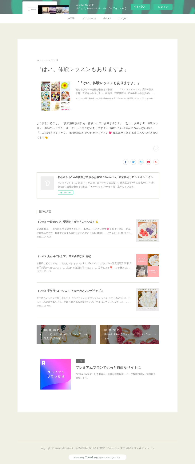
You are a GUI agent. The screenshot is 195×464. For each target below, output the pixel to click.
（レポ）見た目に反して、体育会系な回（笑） (65, 256)
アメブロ (122, 18)
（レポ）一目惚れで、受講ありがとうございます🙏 (67, 221)
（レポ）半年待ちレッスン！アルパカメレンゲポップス (70, 290)
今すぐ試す (140, 6)
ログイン (163, 6)
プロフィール (89, 18)
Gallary (107, 18)
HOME (71, 18)
